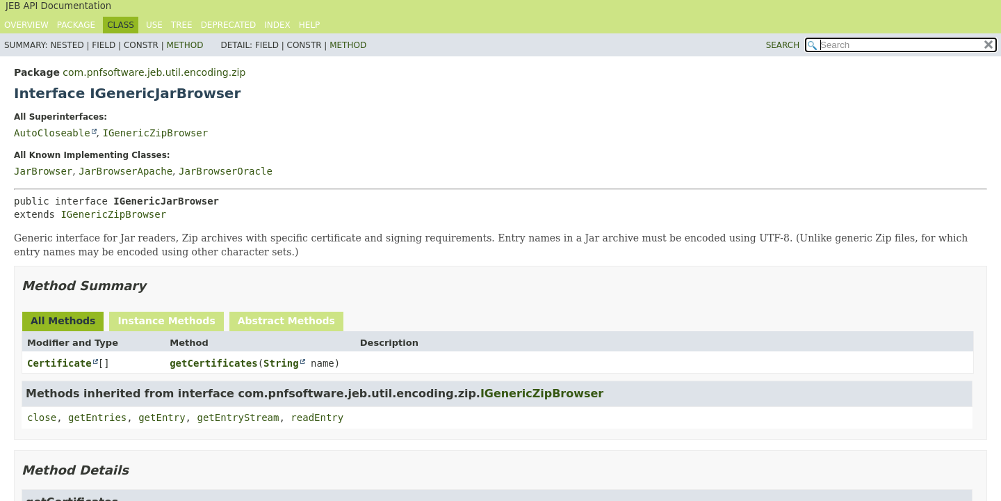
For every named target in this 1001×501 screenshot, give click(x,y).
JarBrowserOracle (225, 171)
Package (76, 25)
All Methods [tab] (63, 320)
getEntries (97, 417)
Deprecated (229, 25)
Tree (182, 25)
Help (309, 25)
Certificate (59, 363)
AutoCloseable (52, 132)
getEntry (161, 417)
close (41, 417)
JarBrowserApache (125, 171)
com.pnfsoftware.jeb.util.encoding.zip (154, 72)
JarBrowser (43, 171)
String (281, 363)
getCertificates (213, 363)
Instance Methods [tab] (166, 320)
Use (154, 25)
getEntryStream (238, 417)
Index (277, 25)
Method (185, 45)
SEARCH (783, 45)
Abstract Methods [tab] (286, 320)
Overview (26, 25)
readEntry (317, 417)
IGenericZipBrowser (155, 132)
